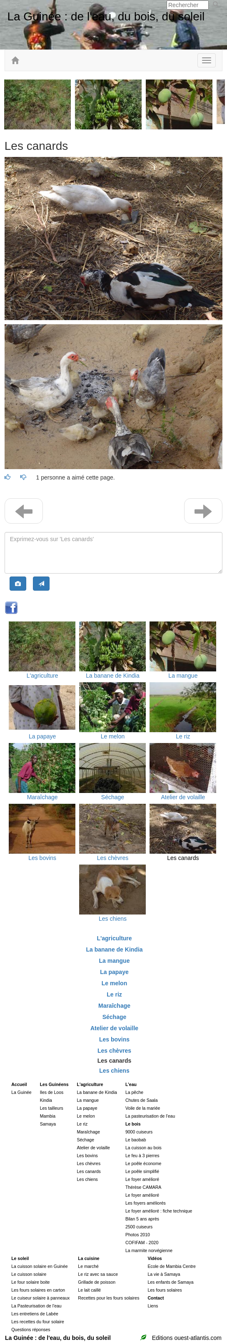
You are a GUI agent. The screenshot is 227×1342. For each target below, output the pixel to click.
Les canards (183, 858)
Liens (152, 1305)
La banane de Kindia (112, 675)
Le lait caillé (89, 1289)
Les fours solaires (164, 1289)
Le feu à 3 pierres (142, 1155)
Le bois (133, 1123)
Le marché (88, 1266)
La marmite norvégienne (148, 1250)
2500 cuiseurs (138, 1226)
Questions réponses (30, 1329)
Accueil (19, 1084)
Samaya (48, 1123)
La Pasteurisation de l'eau (36, 1305)
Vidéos (154, 1258)
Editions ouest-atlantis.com (187, 1338)
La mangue (182, 675)
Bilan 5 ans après (142, 1218)
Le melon (113, 736)
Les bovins (42, 858)
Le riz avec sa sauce (98, 1274)
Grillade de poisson (96, 1282)
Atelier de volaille (183, 797)
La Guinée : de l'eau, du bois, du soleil (106, 16)
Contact (155, 1297)
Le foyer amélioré (142, 1179)
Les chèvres (112, 858)
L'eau (131, 1084)
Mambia (47, 1115)
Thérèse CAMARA (143, 1187)
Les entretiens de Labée (34, 1313)
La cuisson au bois (143, 1147)
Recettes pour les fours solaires (108, 1297)
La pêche (134, 1092)
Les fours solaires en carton (38, 1289)
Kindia (46, 1100)
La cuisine (88, 1258)
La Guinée (21, 1092)
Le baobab (135, 1139)
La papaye (42, 736)
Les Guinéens (54, 1084)
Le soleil (20, 1258)
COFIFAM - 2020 (141, 1242)
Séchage (112, 797)
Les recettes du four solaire (37, 1321)
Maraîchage (42, 797)
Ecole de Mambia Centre (171, 1266)
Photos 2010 (137, 1234)
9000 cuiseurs (138, 1131)
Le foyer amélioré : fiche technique (158, 1210)
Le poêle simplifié (142, 1171)
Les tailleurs (51, 1108)
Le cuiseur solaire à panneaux (40, 1297)
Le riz (183, 736)
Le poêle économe (143, 1163)
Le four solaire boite (30, 1282)
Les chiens (113, 918)
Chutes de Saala (141, 1100)
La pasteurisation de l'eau (150, 1115)
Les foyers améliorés (145, 1202)
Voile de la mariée (142, 1108)
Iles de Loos (52, 1092)
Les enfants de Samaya (170, 1282)
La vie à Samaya (163, 1274)
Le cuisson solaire (28, 1274)
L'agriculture (42, 675)
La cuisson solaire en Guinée (39, 1266)
